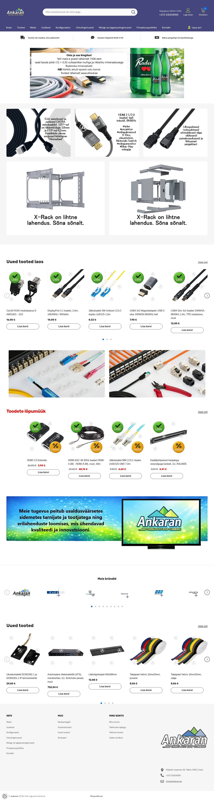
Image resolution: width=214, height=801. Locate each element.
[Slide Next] (207, 295)
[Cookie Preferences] (4, 796)
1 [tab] (103, 339)
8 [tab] (118, 608)
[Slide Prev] (7, 295)
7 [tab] (114, 608)
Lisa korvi (21, 326)
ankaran (14, 797)
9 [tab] (122, 608)
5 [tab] (107, 608)
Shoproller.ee (96, 797)
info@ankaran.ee (174, 782)
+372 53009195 (168, 14)
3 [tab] (111, 339)
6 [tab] (111, 608)
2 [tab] (107, 339)
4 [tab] (103, 608)
